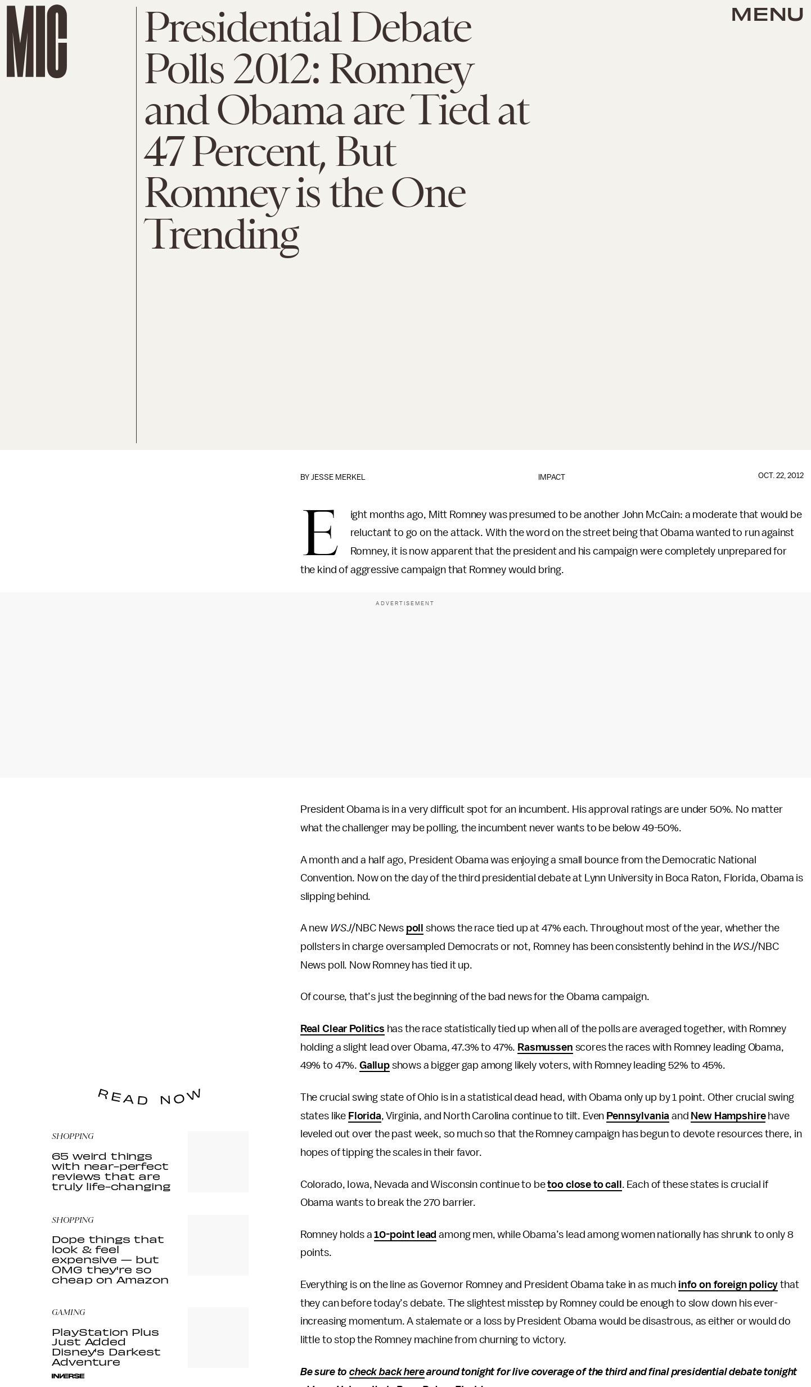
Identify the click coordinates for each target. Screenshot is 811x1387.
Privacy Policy (74, 1045)
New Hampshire (728, 1116)
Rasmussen (545, 1047)
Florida (364, 1116)
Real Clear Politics (342, 1028)
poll (414, 928)
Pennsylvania (637, 1116)
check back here (387, 1371)
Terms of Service (209, 1039)
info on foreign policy (728, 1284)
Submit (221, 1023)
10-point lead (405, 1234)
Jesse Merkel (338, 477)
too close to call (584, 1184)
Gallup (374, 1065)
